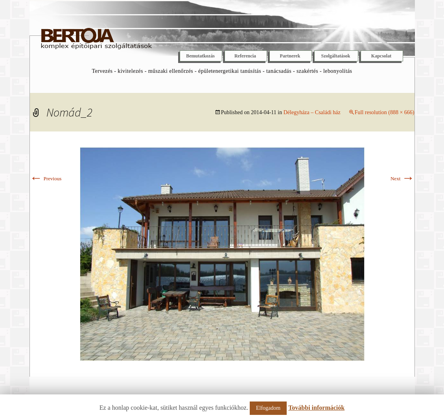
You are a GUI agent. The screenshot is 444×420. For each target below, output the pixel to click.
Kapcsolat (381, 56)
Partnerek (290, 56)
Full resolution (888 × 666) (385, 112)
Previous (46, 178)
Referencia (245, 56)
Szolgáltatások (335, 56)
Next (403, 178)
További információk (316, 407)
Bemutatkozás (200, 56)
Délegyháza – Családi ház (312, 112)
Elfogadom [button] (268, 408)
